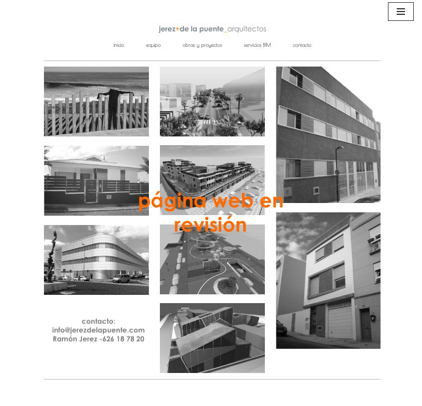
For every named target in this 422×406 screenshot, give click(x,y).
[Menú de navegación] (401, 11)
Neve (147, 394)
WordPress (263, 394)
